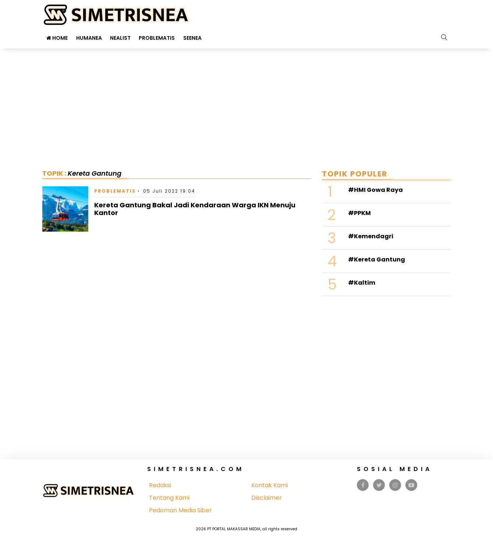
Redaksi (160, 485)
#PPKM (359, 213)
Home (57, 38)
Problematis (157, 38)
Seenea (192, 38)
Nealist (120, 38)
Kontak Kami (269, 485)
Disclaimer (266, 497)
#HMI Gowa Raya (375, 190)
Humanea (89, 38)
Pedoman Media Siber (180, 510)
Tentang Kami (169, 497)
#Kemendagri (370, 236)
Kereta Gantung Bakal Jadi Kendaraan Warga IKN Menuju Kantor (194, 209)
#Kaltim (361, 282)
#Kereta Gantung (376, 259)
